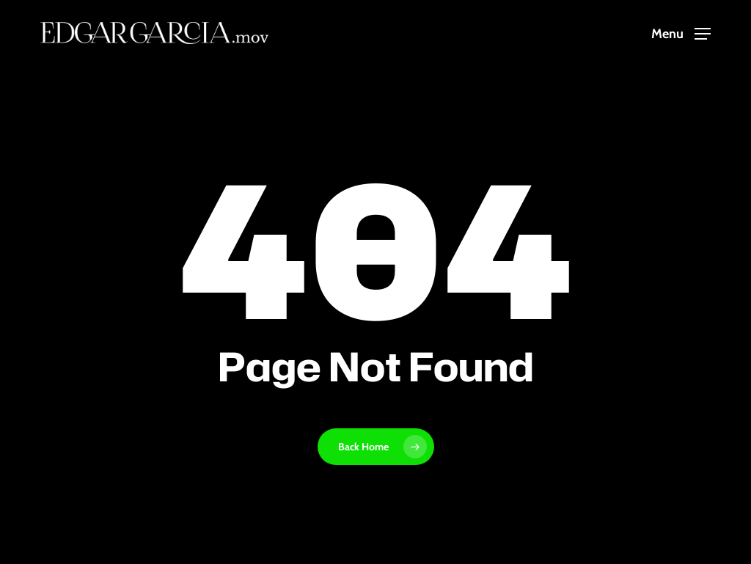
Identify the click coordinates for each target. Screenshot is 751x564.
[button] (681, 33)
